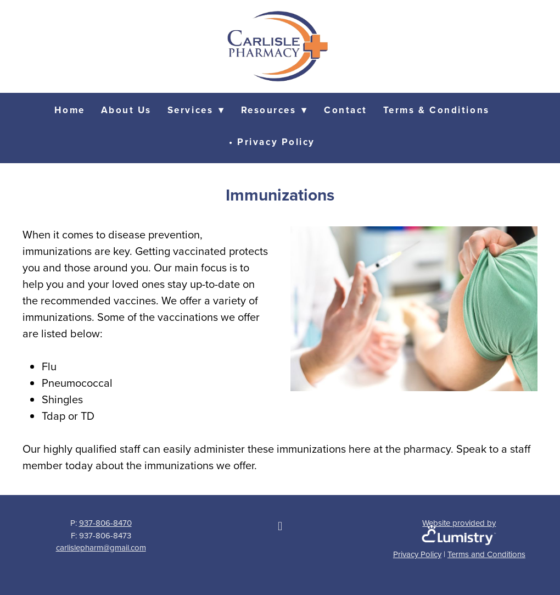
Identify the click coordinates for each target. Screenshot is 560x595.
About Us (126, 109)
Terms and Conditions (486, 554)
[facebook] (280, 526)
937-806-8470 (105, 523)
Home (69, 109)
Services (196, 109)
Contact (345, 109)
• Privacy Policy (272, 141)
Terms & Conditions (436, 109)
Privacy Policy (417, 554)
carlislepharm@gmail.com (101, 547)
